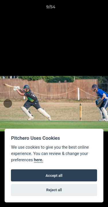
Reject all (54, 190)
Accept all (54, 175)
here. (38, 160)
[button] (87, 8)
